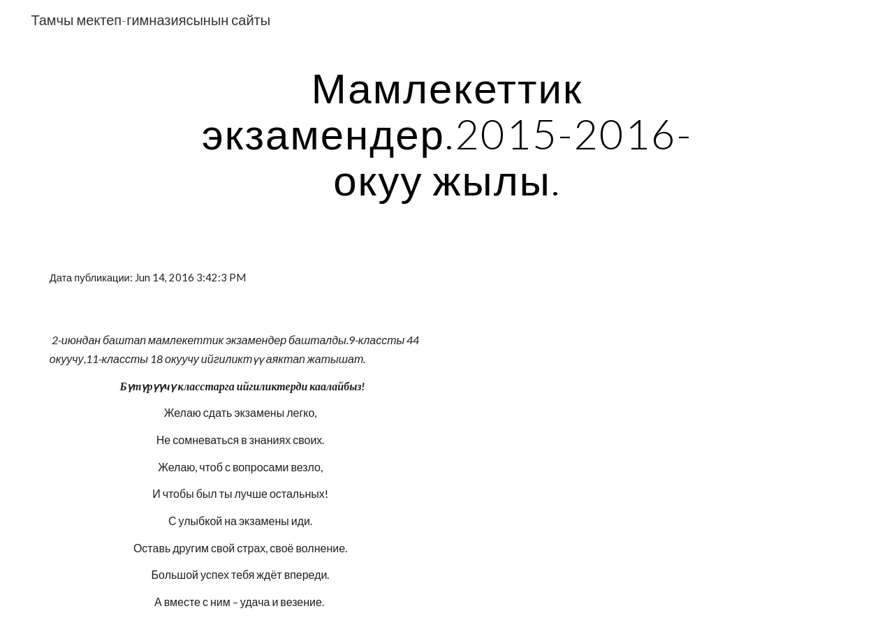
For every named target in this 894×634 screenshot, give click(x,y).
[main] (447, 133)
